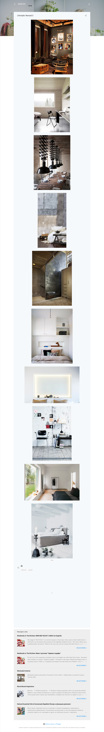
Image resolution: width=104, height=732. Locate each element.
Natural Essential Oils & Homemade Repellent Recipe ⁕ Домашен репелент (44, 704)
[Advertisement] (22, 618)
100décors (22, 4)
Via (52, 560)
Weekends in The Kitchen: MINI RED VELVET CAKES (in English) (39, 636)
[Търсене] (89, 4)
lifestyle (23, 570)
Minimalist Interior (23, 671)
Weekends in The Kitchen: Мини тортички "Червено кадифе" (39, 653)
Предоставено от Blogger (52, 724)
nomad (30, 570)
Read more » (82, 648)
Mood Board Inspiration (25, 686)
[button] (86, 15)
